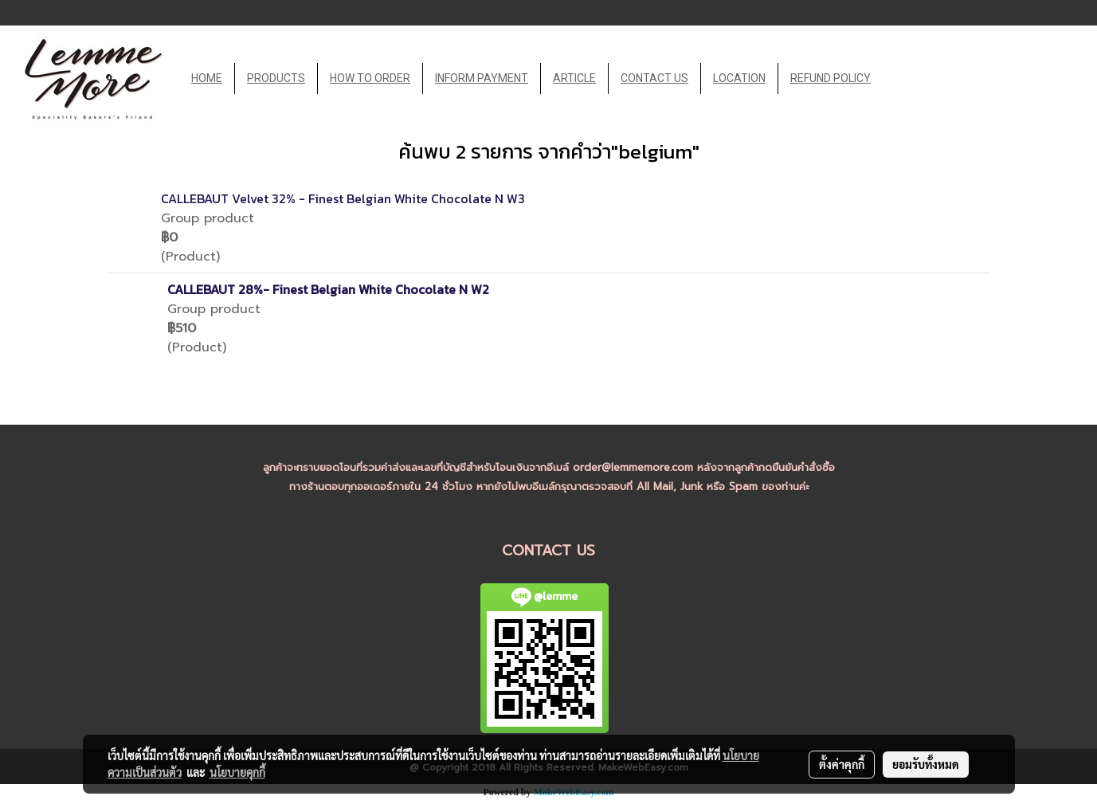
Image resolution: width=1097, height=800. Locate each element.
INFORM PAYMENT (481, 78)
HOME (206, 78)
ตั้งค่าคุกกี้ (841, 764)
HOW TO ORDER (370, 78)
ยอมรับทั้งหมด (925, 764)
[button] (897, 79)
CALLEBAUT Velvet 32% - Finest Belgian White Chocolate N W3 (343, 198)
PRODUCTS (276, 78)
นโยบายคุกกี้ (237, 772)
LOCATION (739, 78)
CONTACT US (654, 78)
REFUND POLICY (830, 78)
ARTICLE (574, 78)
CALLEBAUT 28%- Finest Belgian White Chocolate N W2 (328, 289)
